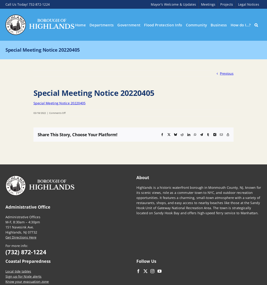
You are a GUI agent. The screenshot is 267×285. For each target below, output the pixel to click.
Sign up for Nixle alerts (23, 276)
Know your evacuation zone (27, 281)
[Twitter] (146, 271)
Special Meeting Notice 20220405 (59, 103)
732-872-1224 (39, 4)
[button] (256, 25)
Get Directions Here (20, 237)
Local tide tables (18, 271)
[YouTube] (160, 271)
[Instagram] (152, 271)
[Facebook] (138, 271)
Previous (227, 73)
